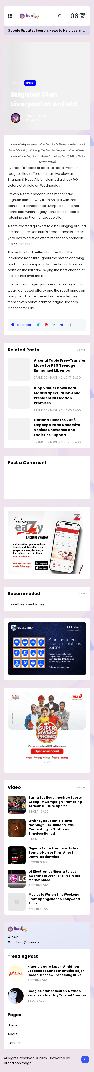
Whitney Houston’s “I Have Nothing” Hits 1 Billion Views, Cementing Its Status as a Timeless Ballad (51, 827)
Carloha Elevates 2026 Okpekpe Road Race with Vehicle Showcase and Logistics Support (57, 428)
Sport (30, 83)
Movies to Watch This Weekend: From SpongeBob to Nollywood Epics (54, 899)
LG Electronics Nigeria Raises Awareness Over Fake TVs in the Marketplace (54, 876)
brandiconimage (18, 1063)
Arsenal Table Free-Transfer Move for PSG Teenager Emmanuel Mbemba (60, 365)
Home (16, 82)
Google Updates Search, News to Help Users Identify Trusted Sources (56, 993)
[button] (70, 325)
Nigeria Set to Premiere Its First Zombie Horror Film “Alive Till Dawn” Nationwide (54, 852)
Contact (14, 1042)
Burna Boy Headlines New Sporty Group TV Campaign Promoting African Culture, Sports (55, 802)
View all (81, 349)
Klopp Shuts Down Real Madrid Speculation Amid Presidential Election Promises (57, 396)
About (12, 1034)
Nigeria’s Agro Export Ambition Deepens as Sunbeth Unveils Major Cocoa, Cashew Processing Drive (55, 971)
